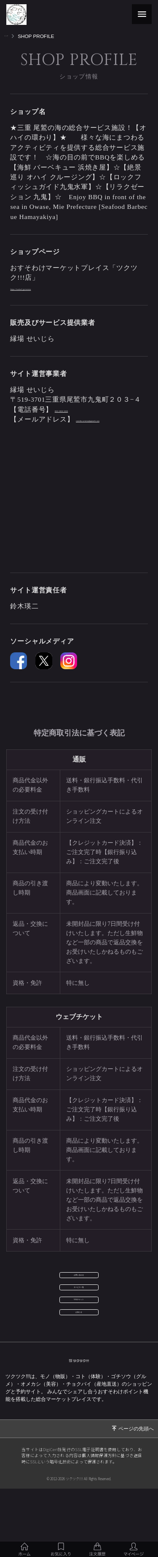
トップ (11, 36)
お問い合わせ (79, 1291)
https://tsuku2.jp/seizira (45, 287)
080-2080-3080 (77, 409)
